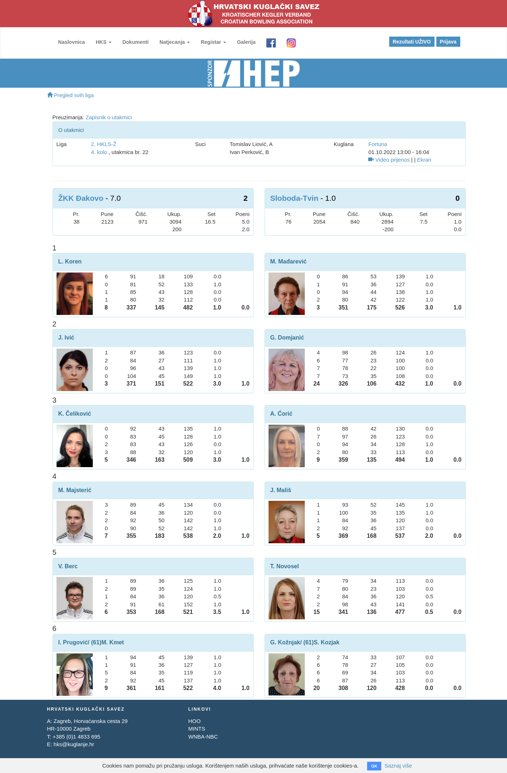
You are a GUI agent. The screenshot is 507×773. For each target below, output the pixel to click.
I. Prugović (73, 642)
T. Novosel (284, 566)
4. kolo (99, 152)
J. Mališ (280, 490)
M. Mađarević (288, 261)
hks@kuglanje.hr (74, 744)
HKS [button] (103, 42)
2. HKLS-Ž (103, 144)
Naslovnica (71, 42)
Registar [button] (213, 42)
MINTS (196, 729)
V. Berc (68, 566)
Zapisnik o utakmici (109, 117)
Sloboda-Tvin (294, 198)
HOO (194, 721)
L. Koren (70, 261)
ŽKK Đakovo (81, 198)
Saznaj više (398, 765)
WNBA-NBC (203, 736)
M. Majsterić (75, 490)
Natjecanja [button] (174, 42)
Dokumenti (135, 42)
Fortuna (377, 144)
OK (374, 766)
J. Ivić (66, 337)
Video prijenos (389, 160)
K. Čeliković (74, 414)
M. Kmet (112, 642)
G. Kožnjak (285, 642)
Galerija (246, 42)
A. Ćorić (281, 414)
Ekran (424, 160)
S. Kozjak (327, 642)
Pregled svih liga (70, 95)
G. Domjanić (287, 337)
